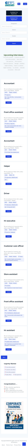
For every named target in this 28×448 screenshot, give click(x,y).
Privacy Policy (17, 445)
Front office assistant (8, 57)
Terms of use (9, 445)
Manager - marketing (19, 63)
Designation (14, 23)
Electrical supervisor (8, 63)
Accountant (10, 69)
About (3, 445)
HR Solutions (14, 442)
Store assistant (18, 61)
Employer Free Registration (14, 18)
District (14, 29)
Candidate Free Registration (14, 13)
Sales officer (19, 59)
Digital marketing (8, 65)
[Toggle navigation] (18, 4)
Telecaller (22, 67)
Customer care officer (20, 57)
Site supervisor (9, 61)
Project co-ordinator (18, 65)
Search (14, 43)
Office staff (17, 69)
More (4, 357)
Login (25, 3)
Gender (14, 36)
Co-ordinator (16, 67)
